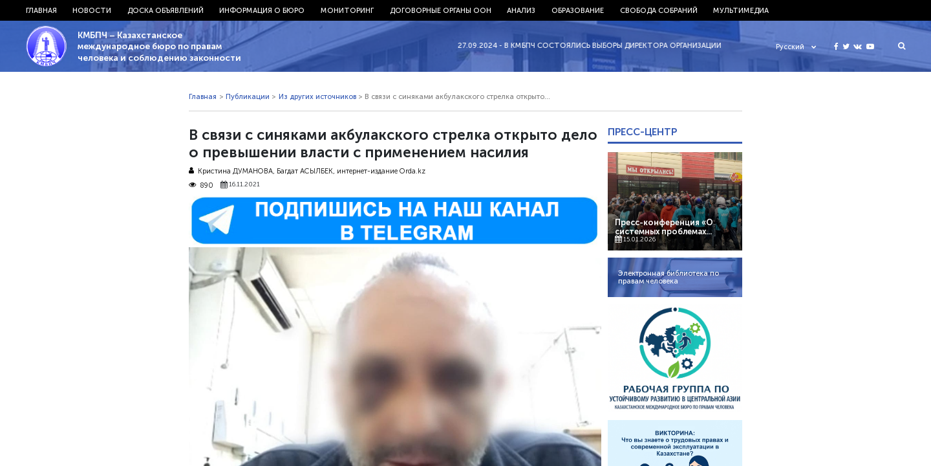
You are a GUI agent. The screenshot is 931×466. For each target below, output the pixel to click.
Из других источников (317, 96)
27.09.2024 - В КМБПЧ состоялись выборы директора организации (595, 45)
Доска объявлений (165, 10)
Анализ (521, 10)
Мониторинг (347, 10)
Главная (41, 10)
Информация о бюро (262, 10)
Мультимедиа (741, 10)
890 (201, 185)
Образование (577, 10)
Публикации (248, 96)
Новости (91, 10)
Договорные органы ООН (440, 10)
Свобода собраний (659, 10)
